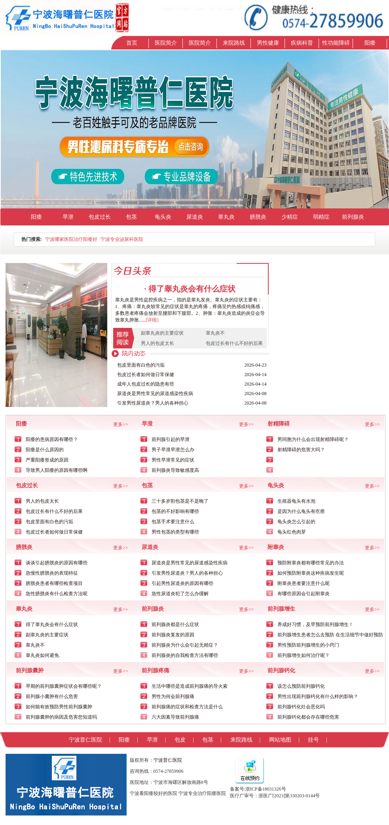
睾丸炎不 (215, 333)
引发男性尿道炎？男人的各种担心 (152, 403)
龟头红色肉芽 (291, 532)
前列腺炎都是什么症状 (175, 624)
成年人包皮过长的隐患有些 (145, 384)
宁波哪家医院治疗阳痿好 (71, 239)
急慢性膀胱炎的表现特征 (52, 573)
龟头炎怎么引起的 (296, 521)
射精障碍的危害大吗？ (301, 449)
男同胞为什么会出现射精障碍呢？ (313, 439)
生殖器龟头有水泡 (296, 501)
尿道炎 (194, 217)
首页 (131, 43)
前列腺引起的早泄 (171, 439)
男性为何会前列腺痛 (173, 696)
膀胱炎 (258, 217)
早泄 (68, 217)
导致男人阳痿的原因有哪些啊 (56, 470)
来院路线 (234, 43)
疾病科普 (302, 43)
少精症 (289, 217)
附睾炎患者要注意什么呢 (303, 583)
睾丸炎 (226, 217)
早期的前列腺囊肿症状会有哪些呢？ (64, 686)
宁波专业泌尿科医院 (122, 239)
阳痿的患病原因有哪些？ (52, 439)
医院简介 (166, 43)
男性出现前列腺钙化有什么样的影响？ (317, 696)
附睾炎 (276, 547)
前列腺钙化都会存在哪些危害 (308, 717)
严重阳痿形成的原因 (47, 460)
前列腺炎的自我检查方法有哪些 (185, 655)
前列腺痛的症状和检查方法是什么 (187, 707)
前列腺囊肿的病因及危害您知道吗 (61, 717)
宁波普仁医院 (85, 740)
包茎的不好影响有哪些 (175, 511)
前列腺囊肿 (30, 671)
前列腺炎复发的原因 (173, 635)
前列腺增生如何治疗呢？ (303, 655)
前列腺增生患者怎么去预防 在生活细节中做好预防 (330, 635)
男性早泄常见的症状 (173, 460)
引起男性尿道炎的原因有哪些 (182, 583)
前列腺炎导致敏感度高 (175, 470)
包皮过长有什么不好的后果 (234, 343)
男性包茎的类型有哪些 (175, 532)
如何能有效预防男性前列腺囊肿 (59, 707)
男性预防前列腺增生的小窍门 (308, 645)
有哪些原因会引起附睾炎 (303, 593)
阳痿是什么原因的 (45, 449)
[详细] (152, 320)
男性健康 (268, 43)
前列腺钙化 (281, 671)
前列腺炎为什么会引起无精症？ (185, 645)
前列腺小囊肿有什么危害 (52, 696)
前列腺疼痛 (155, 671)
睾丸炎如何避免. (43, 655)
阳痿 (370, 43)
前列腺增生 (281, 609)
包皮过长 (100, 217)
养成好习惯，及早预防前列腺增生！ (315, 624)
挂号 (313, 740)
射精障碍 (279, 424)
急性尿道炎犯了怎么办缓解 (180, 593)
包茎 (131, 217)
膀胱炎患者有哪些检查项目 (54, 583)
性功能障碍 (336, 43)
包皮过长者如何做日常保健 (145, 374)
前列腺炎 (353, 217)
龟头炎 (163, 217)
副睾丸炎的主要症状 (162, 333)
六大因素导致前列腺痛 (175, 717)
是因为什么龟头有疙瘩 (301, 511)
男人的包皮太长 (157, 343)
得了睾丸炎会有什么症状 (191, 288)
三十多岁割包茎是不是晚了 (180, 501)
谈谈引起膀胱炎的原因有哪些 (56, 563)
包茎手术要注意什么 (173, 521)
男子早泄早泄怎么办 (173, 449)
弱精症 (321, 217)
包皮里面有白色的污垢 (141, 365)
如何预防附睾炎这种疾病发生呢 (310, 573)
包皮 (180, 740)
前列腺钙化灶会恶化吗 (301, 707)
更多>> (120, 424)
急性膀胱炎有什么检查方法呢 (56, 593)
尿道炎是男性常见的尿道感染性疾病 (155, 393)
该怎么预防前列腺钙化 (301, 686)
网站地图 (280, 740)
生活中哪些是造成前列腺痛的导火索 (190, 686)
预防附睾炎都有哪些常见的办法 (310, 563)
